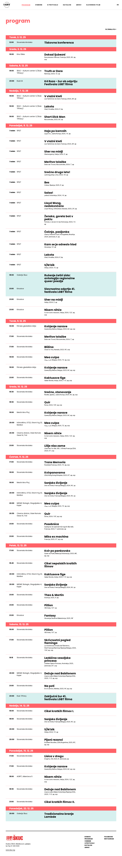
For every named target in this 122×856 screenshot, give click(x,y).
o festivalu (89, 843)
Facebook (108, 837)
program (89, 839)
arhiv (87, 847)
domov (88, 837)
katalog (88, 845)
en (118, 5)
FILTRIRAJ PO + (110, 29)
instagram (109, 839)
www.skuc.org (10, 850)
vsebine (88, 841)
